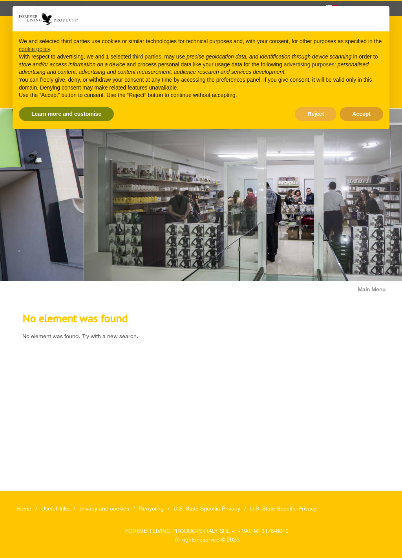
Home (23, 508)
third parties (146, 56)
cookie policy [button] (34, 49)
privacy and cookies (104, 508)
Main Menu (372, 289)
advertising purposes (309, 64)
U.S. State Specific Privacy (207, 508)
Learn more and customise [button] (66, 114)
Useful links (55, 508)
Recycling (151, 508)
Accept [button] (361, 114)
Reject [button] (315, 114)
